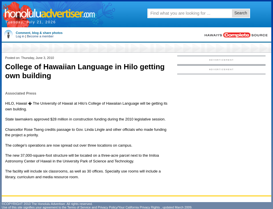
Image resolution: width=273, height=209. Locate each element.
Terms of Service (79, 207)
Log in (20, 36)
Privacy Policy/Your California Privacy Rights (129, 207)
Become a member (40, 36)
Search (240, 13)
